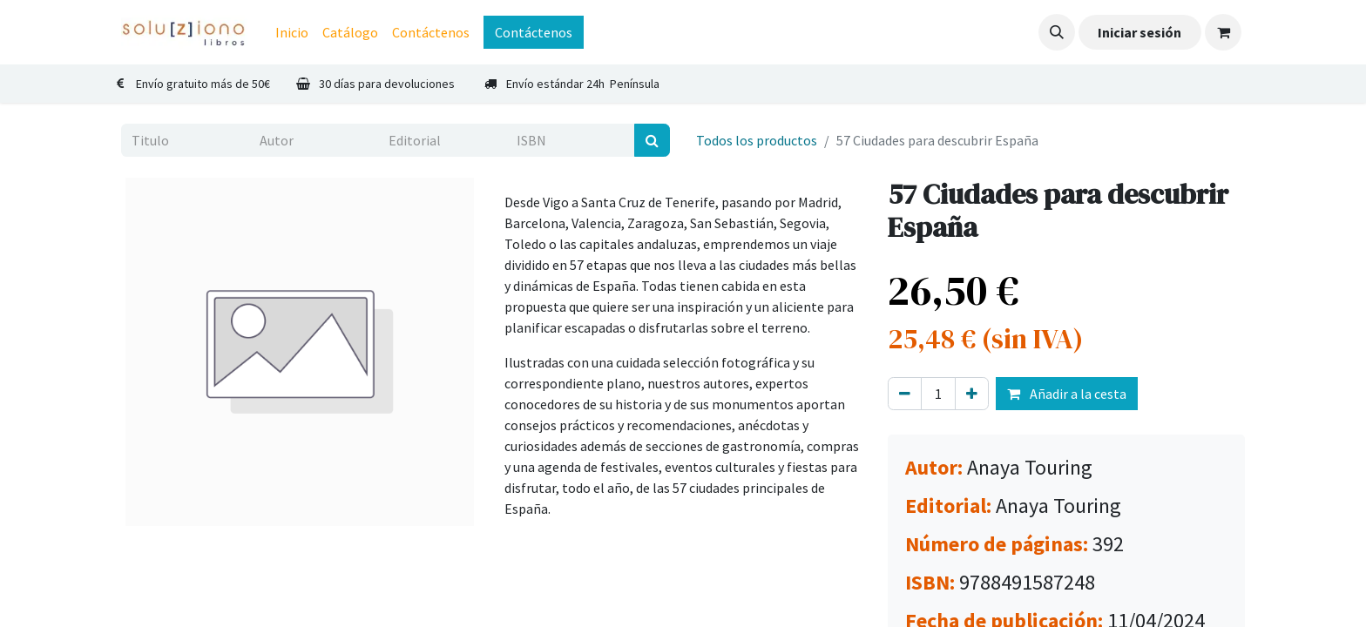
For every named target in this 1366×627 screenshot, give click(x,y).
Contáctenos (533, 32)
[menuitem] (291, 32)
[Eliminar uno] (905, 393)
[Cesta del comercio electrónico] (1223, 32)
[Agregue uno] (972, 393)
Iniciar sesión (1139, 32)
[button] (1056, 32)
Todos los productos (756, 140)
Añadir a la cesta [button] (1066, 393)
